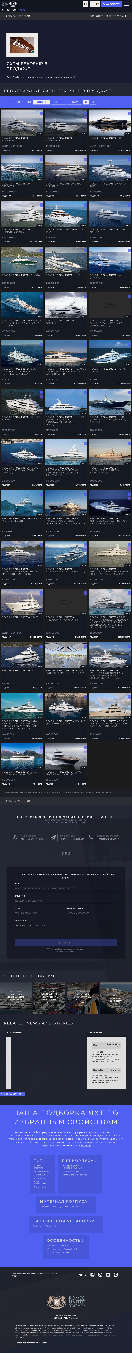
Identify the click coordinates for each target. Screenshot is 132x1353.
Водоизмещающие (70, 1171)
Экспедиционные (42, 1175)
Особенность (66, 1240)
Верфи (8, 10)
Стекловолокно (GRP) (50, 1207)
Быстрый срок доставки (58, 1253)
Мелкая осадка (54, 1249)
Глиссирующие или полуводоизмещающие (71, 1167)
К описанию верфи (16, 16)
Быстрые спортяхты (39, 1167)
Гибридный (51, 1226)
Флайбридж (39, 1178)
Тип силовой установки (66, 1221)
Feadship (15, 10)
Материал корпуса (66, 1201)
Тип (40, 1160)
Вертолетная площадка (58, 1246)
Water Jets (38, 1226)
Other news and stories (12, 1094)
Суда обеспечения (40, 1183)
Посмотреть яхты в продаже (109, 16)
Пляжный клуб (70, 1249)
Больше (86, 1146)
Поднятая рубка (41, 1171)
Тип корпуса (79, 1160)
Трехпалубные (41, 1187)
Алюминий (76, 1207)
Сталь (66, 1207)
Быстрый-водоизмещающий (74, 1175)
